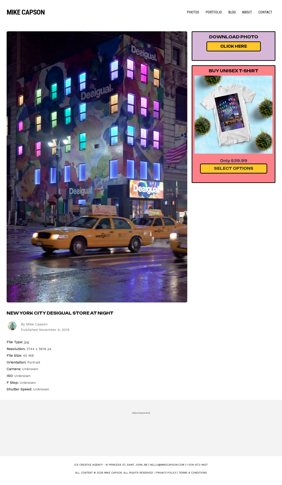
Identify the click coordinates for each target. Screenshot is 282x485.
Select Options (233, 168)
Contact (265, 12)
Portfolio (214, 12)
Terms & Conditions (193, 472)
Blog (232, 12)
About (247, 12)
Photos (193, 12)
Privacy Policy (166, 472)
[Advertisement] (141, 432)
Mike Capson (26, 12)
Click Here (233, 46)
